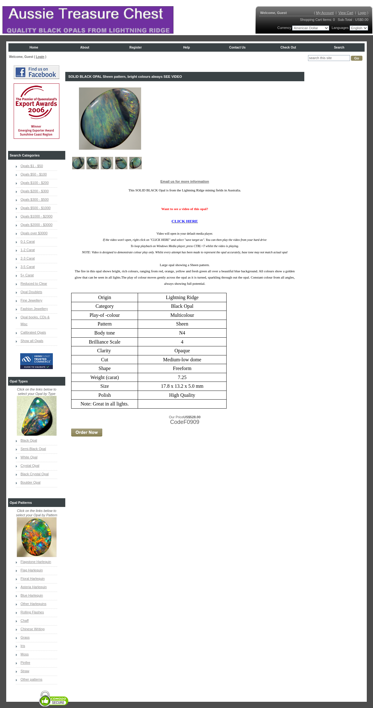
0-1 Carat (28, 241)
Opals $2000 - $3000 (37, 225)
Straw (25, 671)
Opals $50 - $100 (34, 174)
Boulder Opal (30, 482)
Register (135, 47)
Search (339, 47)
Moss (25, 654)
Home (34, 47)
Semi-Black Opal (33, 449)
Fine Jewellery (31, 300)
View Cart (345, 13)
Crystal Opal (30, 465)
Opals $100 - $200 (35, 183)
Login (362, 13)
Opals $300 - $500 (35, 199)
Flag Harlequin (32, 570)
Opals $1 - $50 (32, 166)
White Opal (29, 457)
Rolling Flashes (32, 612)
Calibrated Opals (33, 332)
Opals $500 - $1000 (36, 208)
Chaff (25, 620)
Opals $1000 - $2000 (37, 216)
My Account (325, 13)
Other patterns (31, 679)
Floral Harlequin (33, 578)
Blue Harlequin (32, 595)
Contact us (237, 47)
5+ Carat (27, 275)
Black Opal (29, 440)
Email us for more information (184, 181)
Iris (23, 646)
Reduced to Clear (34, 283)
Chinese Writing (32, 629)
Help (186, 47)
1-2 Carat (28, 250)
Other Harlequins (33, 604)
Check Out (288, 47)
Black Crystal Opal (34, 474)
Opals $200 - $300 (35, 191)
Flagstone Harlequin (36, 562)
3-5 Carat (28, 267)
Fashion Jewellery (34, 309)
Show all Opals (32, 341)
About (84, 47)
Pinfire (25, 662)
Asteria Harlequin (34, 587)
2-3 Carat (28, 258)
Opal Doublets (31, 292)
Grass (25, 637)
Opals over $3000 (34, 233)
